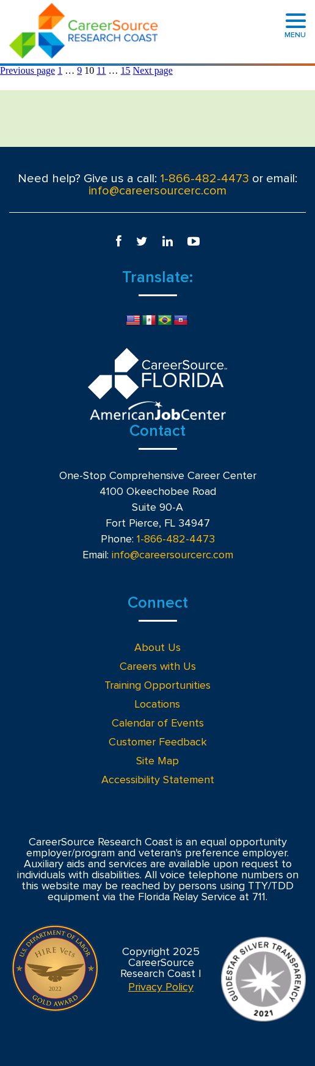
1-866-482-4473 (204, 178)
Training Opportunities (157, 685)
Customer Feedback (158, 742)
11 (101, 70)
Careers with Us (158, 666)
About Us (157, 647)
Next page (153, 70)
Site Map (157, 761)
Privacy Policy (161, 987)
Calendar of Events (158, 723)
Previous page (27, 70)
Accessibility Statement (157, 780)
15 (126, 70)
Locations (157, 704)
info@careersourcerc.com (157, 191)
